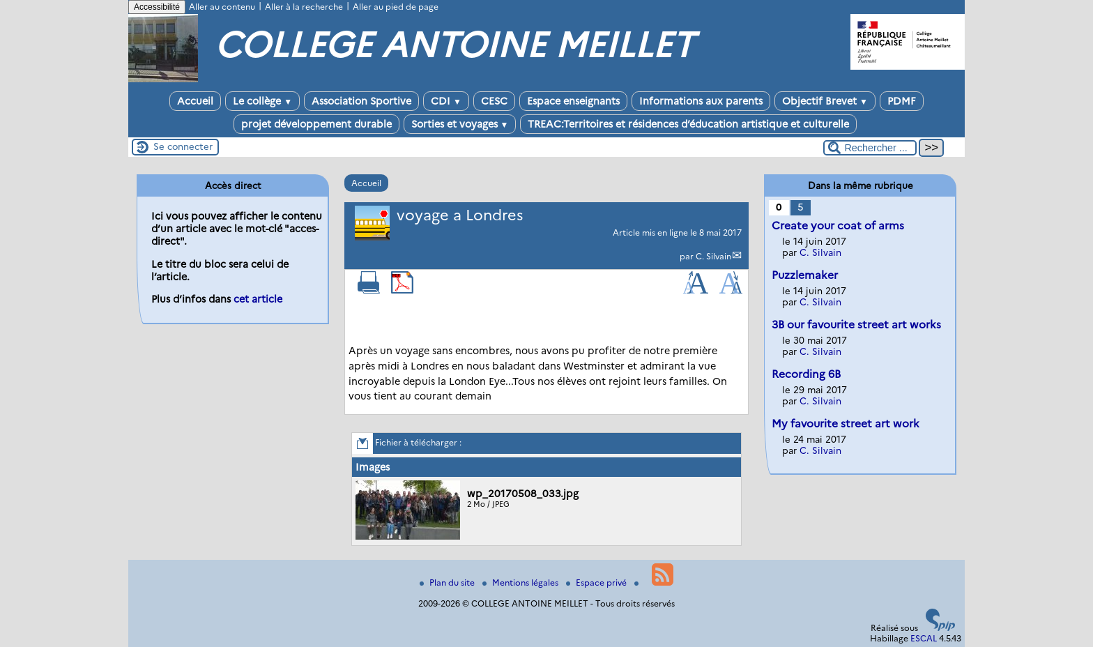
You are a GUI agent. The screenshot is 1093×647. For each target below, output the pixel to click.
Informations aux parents (701, 101)
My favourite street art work (845, 423)
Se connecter (183, 146)
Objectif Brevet (825, 101)
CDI (446, 101)
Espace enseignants (573, 101)
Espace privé (597, 582)
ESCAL (923, 638)
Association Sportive (361, 101)
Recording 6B (806, 374)
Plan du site (448, 582)
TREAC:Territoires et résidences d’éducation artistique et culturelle (688, 124)
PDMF (901, 101)
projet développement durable (316, 124)
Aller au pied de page (395, 6)
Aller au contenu (222, 6)
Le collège (262, 101)
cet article (258, 299)
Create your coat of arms (838, 225)
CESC (494, 101)
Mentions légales (521, 582)
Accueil (195, 101)
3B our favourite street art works (856, 324)
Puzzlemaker (805, 275)
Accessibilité (157, 7)
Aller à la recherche (304, 6)
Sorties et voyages (460, 124)
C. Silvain (713, 256)
